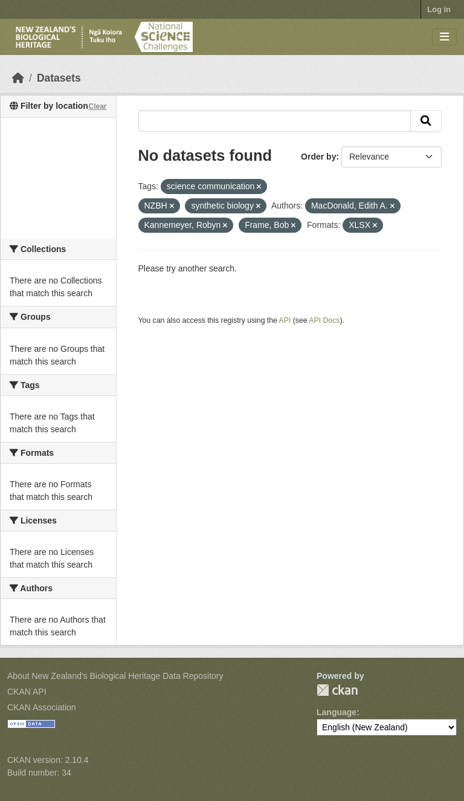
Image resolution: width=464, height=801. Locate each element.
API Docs (324, 320)
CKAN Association (41, 707)
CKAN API (27, 691)
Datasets (59, 78)
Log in (439, 9)
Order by (318, 156)
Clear (97, 106)
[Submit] (426, 121)
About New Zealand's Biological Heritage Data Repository (115, 676)
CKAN (337, 690)
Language (336, 712)
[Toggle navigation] (444, 37)
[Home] (18, 78)
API (285, 320)
